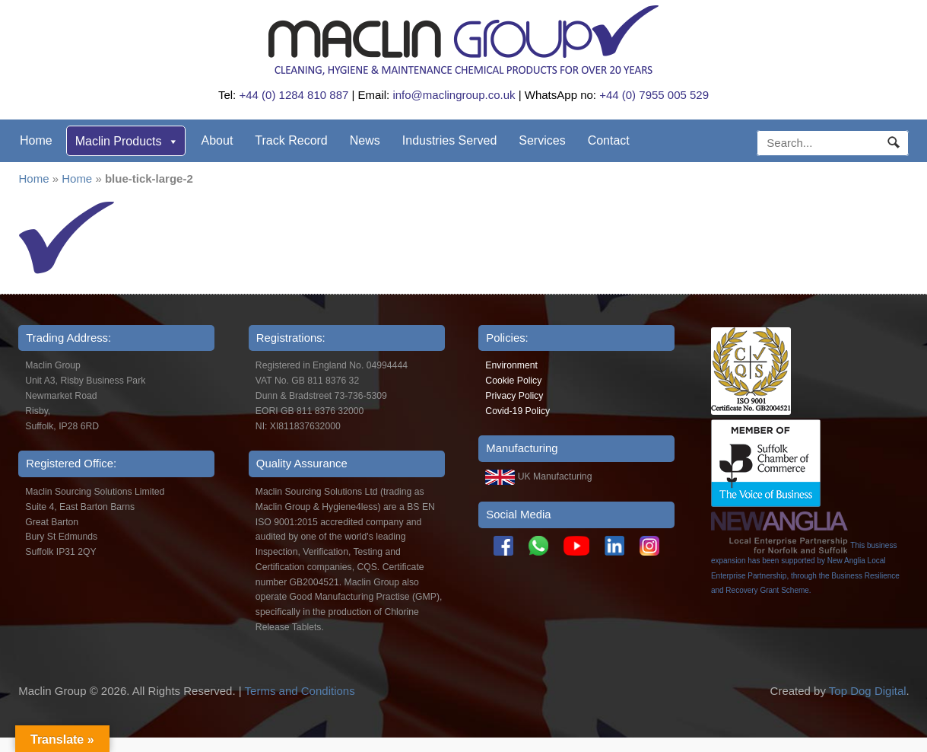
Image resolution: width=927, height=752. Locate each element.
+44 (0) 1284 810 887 (293, 94)
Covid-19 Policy (517, 411)
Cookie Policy (513, 380)
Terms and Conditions (300, 690)
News (365, 140)
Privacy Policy (514, 395)
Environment (511, 365)
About (217, 140)
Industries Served (449, 140)
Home (36, 140)
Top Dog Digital (867, 690)
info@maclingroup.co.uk (453, 94)
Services (542, 140)
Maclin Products (127, 141)
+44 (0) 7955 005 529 (654, 94)
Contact (609, 140)
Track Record (291, 140)
